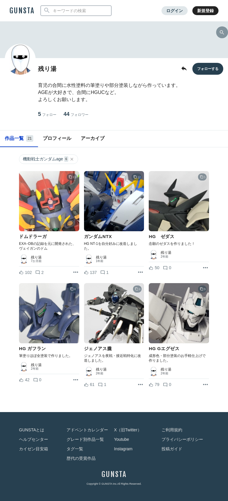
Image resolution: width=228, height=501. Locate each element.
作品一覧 (19, 138)
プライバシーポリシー (182, 439)
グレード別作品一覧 (85, 439)
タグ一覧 (74, 448)
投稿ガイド (172, 448)
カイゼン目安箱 (33, 448)
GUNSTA (22, 10)
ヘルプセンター (33, 439)
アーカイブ (92, 138)
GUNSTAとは (31, 429)
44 (76, 114)
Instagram (123, 448)
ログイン (174, 10)
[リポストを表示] (75, 272)
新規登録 (205, 10)
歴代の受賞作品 (81, 458)
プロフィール (57, 138)
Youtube (121, 439)
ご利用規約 (172, 429)
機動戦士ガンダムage (48, 159)
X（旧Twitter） (128, 429)
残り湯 (36, 257)
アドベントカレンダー (87, 429)
